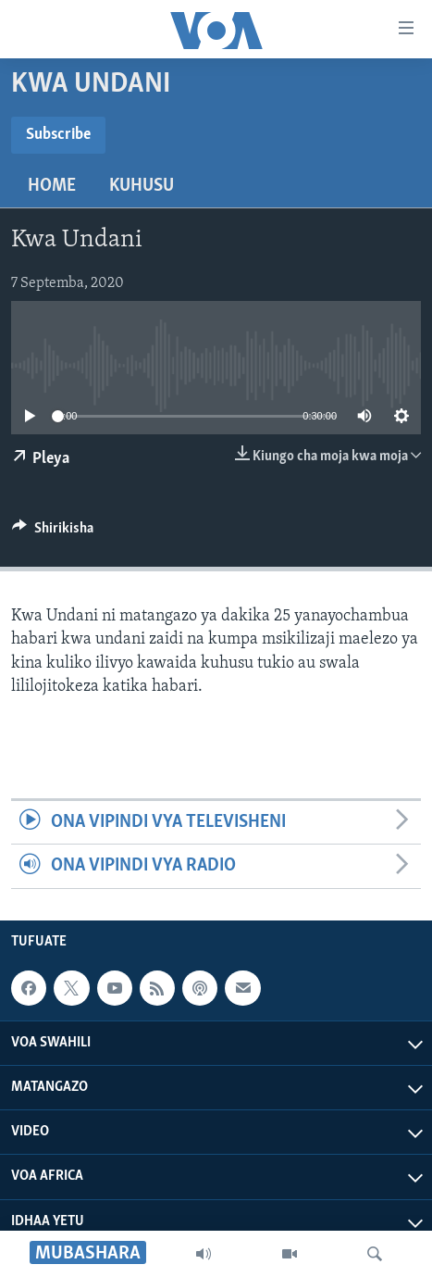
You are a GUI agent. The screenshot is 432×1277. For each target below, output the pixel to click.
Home (52, 186)
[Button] (52, 532)
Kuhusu (141, 186)
